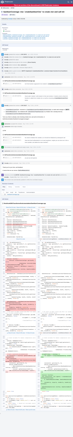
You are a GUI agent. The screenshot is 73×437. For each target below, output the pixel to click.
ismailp (10, 18)
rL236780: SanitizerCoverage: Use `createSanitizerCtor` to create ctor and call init (24, 39)
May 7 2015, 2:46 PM (22, 177)
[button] (71, 2)
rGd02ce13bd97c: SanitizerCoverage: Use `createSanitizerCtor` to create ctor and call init (26, 35)
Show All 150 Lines (21, 207)
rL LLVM (5, 50)
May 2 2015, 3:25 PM (27, 89)
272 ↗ (5, 140)
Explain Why (13, 177)
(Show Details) (32, 62)
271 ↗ (5, 137)
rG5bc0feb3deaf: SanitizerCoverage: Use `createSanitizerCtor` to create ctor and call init (26, 36)
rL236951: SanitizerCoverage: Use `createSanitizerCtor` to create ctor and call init (24, 37)
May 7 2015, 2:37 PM (24, 163)
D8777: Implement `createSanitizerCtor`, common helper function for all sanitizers (44, 71)
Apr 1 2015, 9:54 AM (10, 73)
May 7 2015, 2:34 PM (29, 151)
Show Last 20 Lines (30, 409)
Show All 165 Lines (20, 409)
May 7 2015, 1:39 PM (33, 105)
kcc (6, 29)
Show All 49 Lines (20, 333)
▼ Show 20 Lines (31, 207)
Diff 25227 (24, 105)
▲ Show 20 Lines (11, 333)
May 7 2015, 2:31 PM (28, 124)
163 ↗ (5, 83)
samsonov (7, 31)
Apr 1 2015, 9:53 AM (33, 54)
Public (13, 14)
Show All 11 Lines (20, 239)
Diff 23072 (24, 54)
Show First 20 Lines (10, 207)
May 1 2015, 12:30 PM (29, 77)
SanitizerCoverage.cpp (13, 194)
